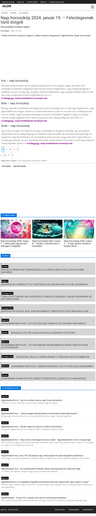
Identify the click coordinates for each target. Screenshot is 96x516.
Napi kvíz (20, 2)
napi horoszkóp (8, 2)
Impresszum (60, 509)
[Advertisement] (48, 57)
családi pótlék (32, 2)
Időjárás (43, 2)
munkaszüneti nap (56, 2)
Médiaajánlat (74, 509)
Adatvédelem (88, 509)
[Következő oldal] (12, 155)
